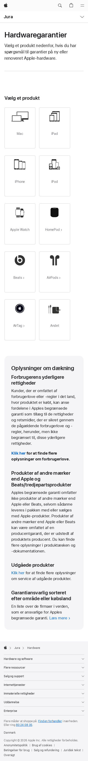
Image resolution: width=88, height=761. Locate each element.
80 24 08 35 (24, 725)
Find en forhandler (50, 721)
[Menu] (82, 5)
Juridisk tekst (71, 750)
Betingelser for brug (17, 750)
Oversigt (9, 755)
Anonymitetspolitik (16, 745)
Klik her (18, 453)
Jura (8, 16)
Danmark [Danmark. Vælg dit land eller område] (10, 732)
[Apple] (5, 5)
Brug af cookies (42, 745)
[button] (59, 5)
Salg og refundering (46, 750)
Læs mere (58, 618)
